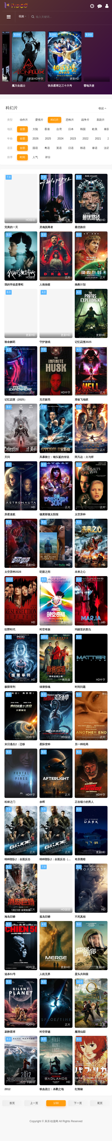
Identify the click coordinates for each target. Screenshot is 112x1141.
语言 (10, 148)
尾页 (100, 1103)
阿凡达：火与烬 (84, 457)
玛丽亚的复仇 (83, 629)
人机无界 (45, 974)
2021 (98, 138)
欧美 (94, 129)
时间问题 (80, 686)
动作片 (24, 119)
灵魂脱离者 (46, 227)
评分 (48, 157)
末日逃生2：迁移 (14, 744)
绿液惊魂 (45, 686)
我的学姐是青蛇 (13, 284)
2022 (86, 138)
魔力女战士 (43, 85)
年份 (10, 138)
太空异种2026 (12, 571)
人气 (35, 157)
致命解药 (9, 342)
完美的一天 (11, 227)
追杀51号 (9, 974)
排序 (10, 157)
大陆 (35, 129)
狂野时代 (9, 629)
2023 (73, 138)
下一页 (78, 1103)
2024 (60, 138)
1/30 (56, 1103)
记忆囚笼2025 (83, 342)
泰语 (94, 148)
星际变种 (45, 744)
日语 (71, 148)
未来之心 (80, 571)
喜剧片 (101, 119)
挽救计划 (80, 284)
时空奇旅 (45, 629)
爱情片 (39, 119)
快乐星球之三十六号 (85, 85)
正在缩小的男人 (84, 801)
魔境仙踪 (80, 1031)
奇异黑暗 (80, 859)
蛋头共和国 (81, 974)
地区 (10, 129)
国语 (35, 148)
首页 (12, 1103)
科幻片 (55, 119)
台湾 (59, 129)
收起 (102, 108)
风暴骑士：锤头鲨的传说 (54, 457)
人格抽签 (45, 284)
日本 (71, 129)
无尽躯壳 (45, 399)
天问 (7, 457)
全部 (22, 129)
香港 (47, 129)
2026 (36, 138)
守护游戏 (45, 342)
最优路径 (80, 227)
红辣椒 (79, 1089)
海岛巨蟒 (9, 916)
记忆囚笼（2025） (15, 399)
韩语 (83, 148)
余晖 (42, 801)
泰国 (106, 129)
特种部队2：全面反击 (17, 859)
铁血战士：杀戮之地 (52, 1089)
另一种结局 (81, 744)
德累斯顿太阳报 (49, 514)
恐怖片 (70, 119)
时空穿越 (45, 1031)
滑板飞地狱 (81, 399)
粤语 (47, 148)
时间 (22, 157)
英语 (59, 148)
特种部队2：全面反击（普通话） (59, 859)
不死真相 (80, 916)
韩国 (83, 129)
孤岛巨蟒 (45, 916)
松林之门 (9, 801)
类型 (10, 119)
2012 (7, 1089)
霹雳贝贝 (6, 85)
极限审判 (9, 686)
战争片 (85, 119)
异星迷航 (9, 514)
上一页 (34, 1103)
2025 (48, 138)
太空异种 (80, 514)
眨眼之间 (45, 571)
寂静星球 (9, 1031)
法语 (106, 148)
